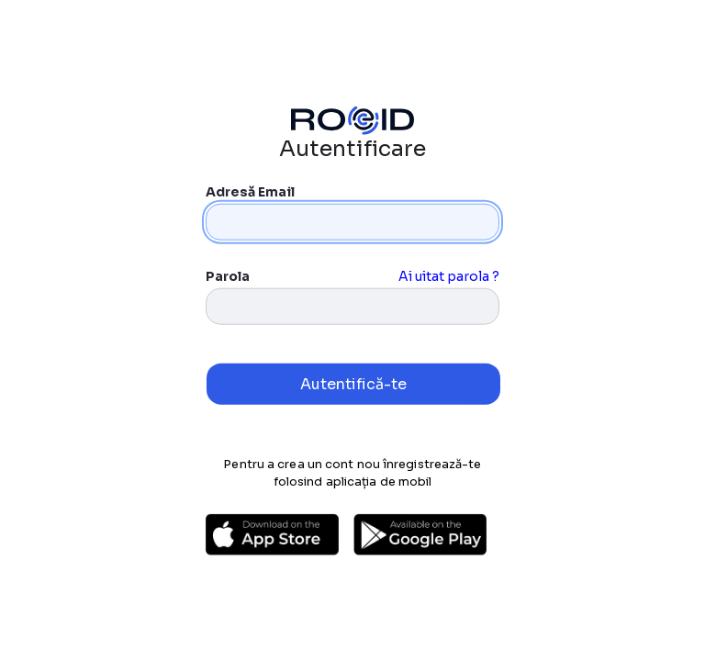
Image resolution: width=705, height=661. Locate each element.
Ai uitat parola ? (448, 276)
